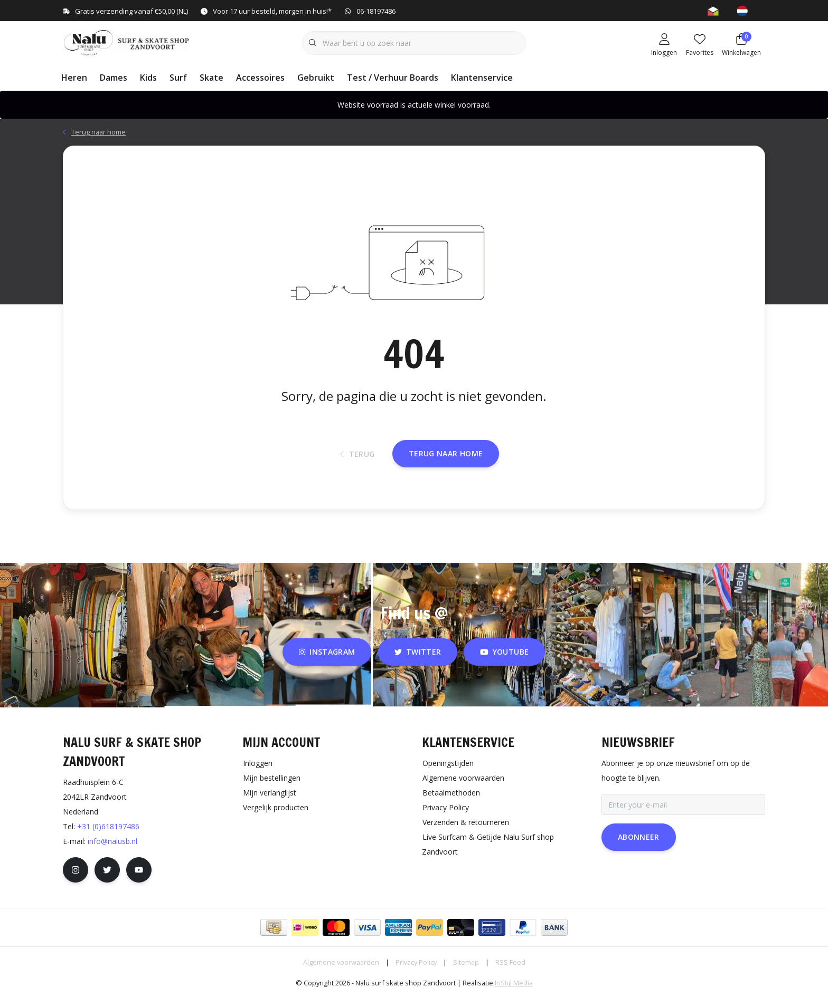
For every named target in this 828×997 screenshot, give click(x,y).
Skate (211, 77)
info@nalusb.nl (112, 841)
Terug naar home (446, 453)
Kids (148, 77)
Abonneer (639, 837)
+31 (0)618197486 (108, 826)
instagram (327, 652)
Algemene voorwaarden (341, 962)
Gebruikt (315, 77)
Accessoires (260, 77)
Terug (357, 454)
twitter (417, 652)
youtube (504, 652)
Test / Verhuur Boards (392, 77)
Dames (113, 77)
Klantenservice (482, 77)
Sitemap (466, 962)
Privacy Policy (416, 962)
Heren (74, 77)
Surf (178, 77)
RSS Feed (510, 962)
